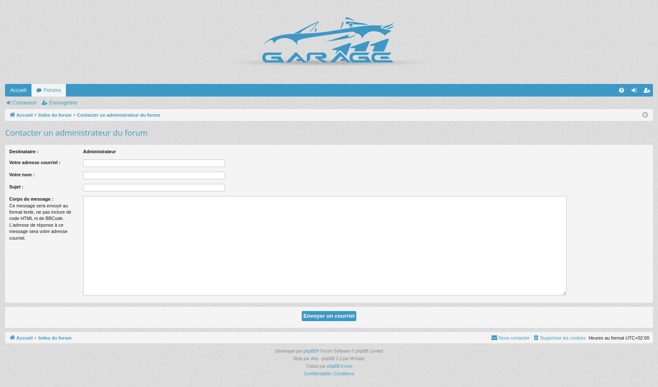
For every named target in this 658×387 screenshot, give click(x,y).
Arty (315, 358)
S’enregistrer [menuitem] (648, 92)
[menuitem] (621, 90)
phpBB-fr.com (339, 366)
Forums (52, 90)
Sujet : (16, 186)
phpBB (309, 351)
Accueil (18, 90)
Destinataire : (24, 151)
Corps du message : (31, 198)
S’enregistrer (63, 103)
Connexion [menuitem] (636, 92)
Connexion (25, 103)
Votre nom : (21, 174)
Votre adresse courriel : (34, 162)
